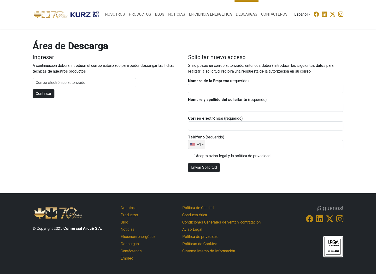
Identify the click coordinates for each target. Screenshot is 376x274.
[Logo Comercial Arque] (51, 14)
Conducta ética (194, 215)
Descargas (246, 14)
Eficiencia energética (210, 14)
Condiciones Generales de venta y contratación (221, 222)
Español (301, 14)
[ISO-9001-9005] (333, 246)
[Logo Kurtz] (84, 14)
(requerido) (218, 81)
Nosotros (115, 14)
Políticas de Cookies (199, 244)
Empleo (127, 258)
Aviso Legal (192, 229)
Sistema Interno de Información (208, 251)
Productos (140, 14)
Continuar (43, 93)
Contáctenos (274, 14)
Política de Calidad (198, 208)
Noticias (176, 14)
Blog (159, 14)
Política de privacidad (200, 236)
